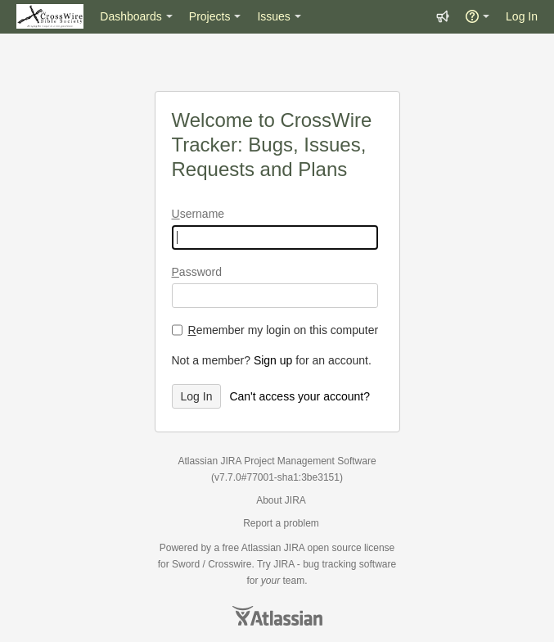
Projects (210, 16)
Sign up (273, 360)
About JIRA (281, 500)
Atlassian (277, 616)
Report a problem (281, 523)
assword (197, 271)
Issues (273, 16)
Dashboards (131, 16)
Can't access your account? (299, 396)
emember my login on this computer (283, 330)
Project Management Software (310, 461)
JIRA (294, 548)
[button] (442, 16)
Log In (522, 16)
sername (198, 213)
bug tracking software (349, 564)
